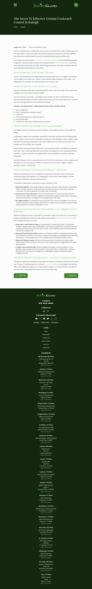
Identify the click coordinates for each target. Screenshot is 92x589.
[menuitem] (36, 322)
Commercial (46, 338)
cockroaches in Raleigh (62, 63)
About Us (46, 344)
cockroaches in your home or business (46, 60)
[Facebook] (48, 311)
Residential (46, 334)
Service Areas (46, 341)
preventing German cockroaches (66, 218)
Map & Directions (46, 365)
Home (46, 331)
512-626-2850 (46, 303)
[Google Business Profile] (44, 311)
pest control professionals (52, 264)
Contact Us (46, 348)
